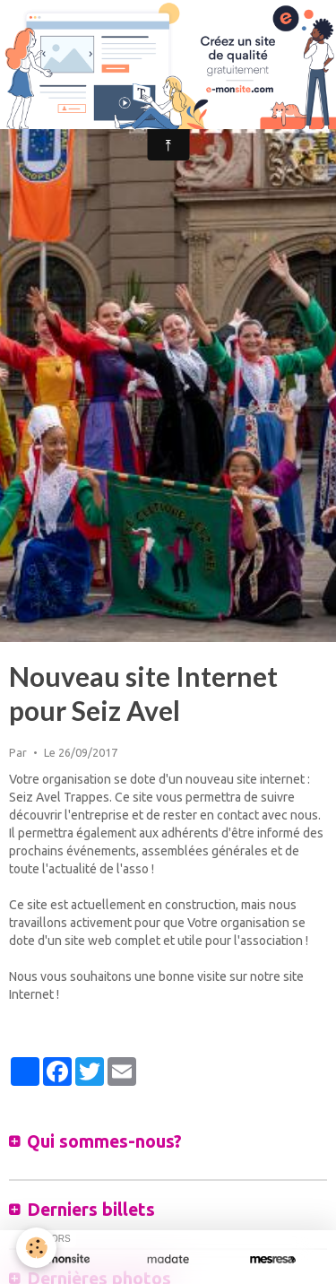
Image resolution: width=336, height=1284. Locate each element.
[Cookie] (36, 1248)
